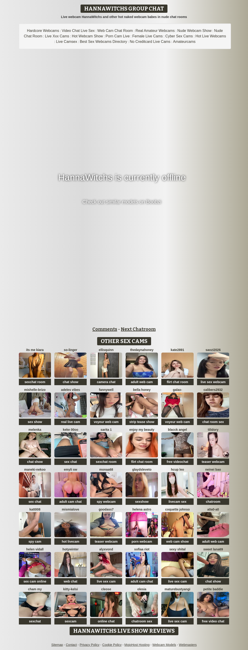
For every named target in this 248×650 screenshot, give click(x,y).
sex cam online (34, 581)
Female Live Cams (147, 36)
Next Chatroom (138, 329)
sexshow (142, 501)
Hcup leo (177, 469)
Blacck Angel (177, 429)
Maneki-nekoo (35, 469)
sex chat (70, 462)
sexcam (70, 621)
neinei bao (213, 469)
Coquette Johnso (177, 509)
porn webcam (142, 541)
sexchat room (35, 382)
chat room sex (213, 422)
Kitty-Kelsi (70, 589)
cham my (35, 589)
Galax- (177, 390)
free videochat (177, 462)
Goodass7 (106, 509)
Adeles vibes (70, 390)
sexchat (35, 621)
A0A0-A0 (213, 509)
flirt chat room (177, 382)
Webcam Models (164, 645)
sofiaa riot (141, 549)
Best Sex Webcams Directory (103, 42)
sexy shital (177, 549)
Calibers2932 (213, 390)
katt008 (34, 509)
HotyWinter (71, 549)
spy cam (34, 541)
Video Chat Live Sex (78, 31)
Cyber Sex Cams (179, 36)
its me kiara (35, 350)
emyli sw (70, 469)
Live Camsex (66, 42)
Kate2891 (177, 350)
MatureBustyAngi (177, 589)
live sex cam (106, 581)
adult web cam (142, 382)
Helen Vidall (34, 549)
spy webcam (106, 501)
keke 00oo (70, 429)
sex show (35, 422)
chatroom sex (142, 621)
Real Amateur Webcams (155, 31)
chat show (70, 382)
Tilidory (213, 429)
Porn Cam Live (118, 36)
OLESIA (141, 589)
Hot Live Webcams (210, 36)
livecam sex (178, 501)
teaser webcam (213, 462)
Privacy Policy (89, 645)
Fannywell (106, 390)
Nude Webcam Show (194, 31)
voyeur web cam (106, 422)
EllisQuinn (106, 350)
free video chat (213, 621)
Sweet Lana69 (213, 549)
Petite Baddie (213, 589)
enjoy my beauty (141, 429)
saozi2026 (213, 350)
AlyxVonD (106, 549)
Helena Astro (141, 509)
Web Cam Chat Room (115, 31)
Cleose (106, 589)
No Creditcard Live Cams (150, 42)
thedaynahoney (142, 350)
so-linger (70, 350)
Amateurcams (184, 42)
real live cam (70, 422)
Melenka (34, 429)
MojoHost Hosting (137, 645)
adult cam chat (70, 501)
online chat (106, 621)
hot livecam (70, 541)
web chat (70, 581)
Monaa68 (106, 469)
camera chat (106, 382)
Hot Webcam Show (87, 36)
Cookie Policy (112, 645)
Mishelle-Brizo (35, 390)
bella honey (142, 390)
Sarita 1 (106, 429)
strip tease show (141, 422)
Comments (104, 329)
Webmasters (188, 645)
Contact (71, 645)
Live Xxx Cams (57, 36)
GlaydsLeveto (142, 469)
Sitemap (57, 645)
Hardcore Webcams (43, 31)
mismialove (70, 509)
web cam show (177, 541)
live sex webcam (213, 382)
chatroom (213, 501)
